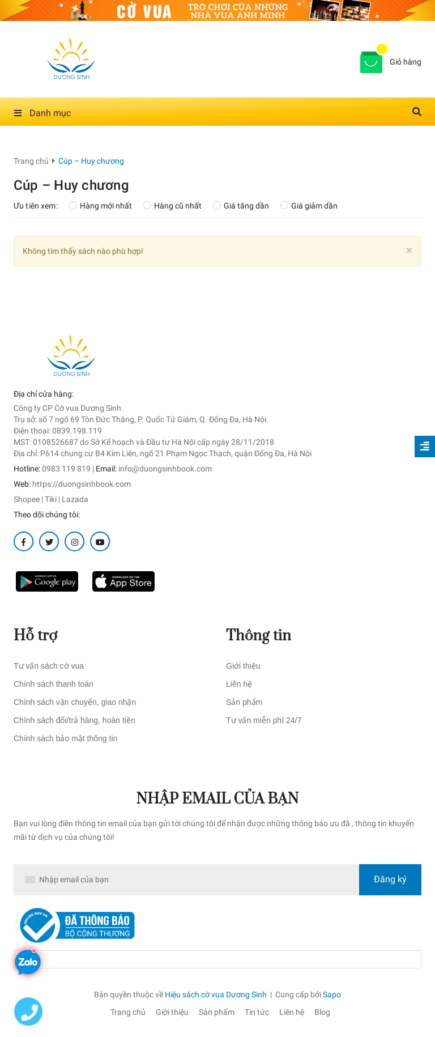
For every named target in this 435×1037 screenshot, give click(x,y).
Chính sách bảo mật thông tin (65, 738)
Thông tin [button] (258, 636)
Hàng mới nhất (100, 205)
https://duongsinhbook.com (81, 483)
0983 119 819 (66, 468)
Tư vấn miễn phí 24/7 (263, 720)
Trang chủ (128, 1012)
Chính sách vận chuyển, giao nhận (75, 702)
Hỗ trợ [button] (35, 636)
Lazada (75, 499)
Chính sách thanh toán (53, 683)
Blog (322, 1012)
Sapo (332, 994)
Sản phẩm (244, 702)
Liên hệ (239, 683)
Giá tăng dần (241, 205)
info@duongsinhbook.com (165, 468)
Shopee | (28, 499)
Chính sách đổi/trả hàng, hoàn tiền (74, 720)
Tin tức (257, 1012)
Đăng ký (390, 879)
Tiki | (52, 499)
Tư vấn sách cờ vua (49, 665)
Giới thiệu (243, 665)
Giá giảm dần (309, 205)
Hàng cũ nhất (172, 205)
